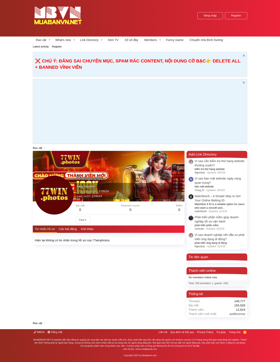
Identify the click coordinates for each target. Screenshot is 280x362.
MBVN (39, 332)
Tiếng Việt (55, 332)
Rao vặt (41, 40)
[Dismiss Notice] (243, 56)
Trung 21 (199, 190)
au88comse (237, 314)
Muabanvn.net (149, 355)
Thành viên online (202, 271)
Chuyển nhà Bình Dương (206, 40)
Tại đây (196, 346)
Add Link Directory (203, 154)
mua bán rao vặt (99, 339)
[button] (49, 40)
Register (57, 46)
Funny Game (174, 40)
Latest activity (41, 46)
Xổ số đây (131, 40)
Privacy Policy (205, 332)
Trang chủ (235, 332)
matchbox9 (201, 211)
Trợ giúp (221, 332)
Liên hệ (163, 332)
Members (150, 40)
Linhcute (199, 228)
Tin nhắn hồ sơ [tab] (45, 229)
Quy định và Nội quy (182, 332)
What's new (63, 40)
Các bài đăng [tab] (68, 229)
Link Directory (89, 40)
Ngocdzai (200, 172)
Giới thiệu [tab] (87, 229)
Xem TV (113, 40)
